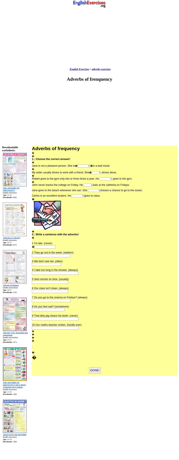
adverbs (96, 69)
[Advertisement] (89, 38)
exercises (105, 69)
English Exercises (79, 69)
